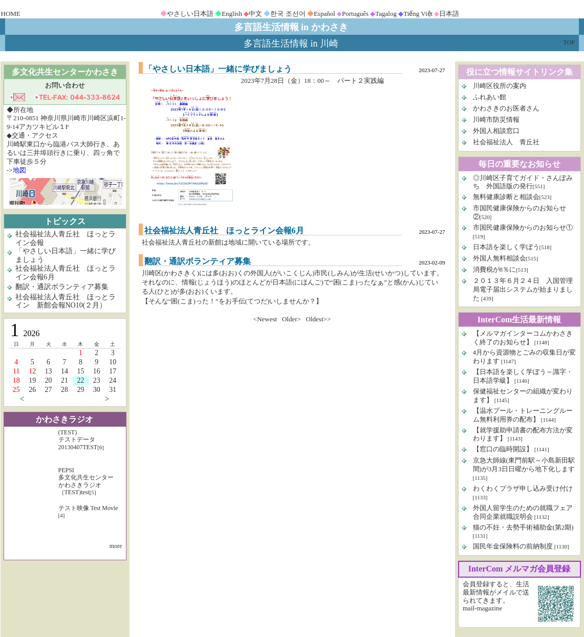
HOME (10, 13)
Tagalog (386, 13)
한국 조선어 (287, 13)
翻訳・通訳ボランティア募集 (62, 287)
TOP (569, 42)
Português (355, 13)
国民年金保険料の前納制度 (513, 546)
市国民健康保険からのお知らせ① (523, 227)
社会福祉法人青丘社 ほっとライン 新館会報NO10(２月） (65, 301)
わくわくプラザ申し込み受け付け (523, 488)
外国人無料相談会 (499, 258)
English (232, 13)
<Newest (265, 319)
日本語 (449, 13)
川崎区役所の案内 (499, 86)
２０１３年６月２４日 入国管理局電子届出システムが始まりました (523, 289)
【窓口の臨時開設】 (503, 449)
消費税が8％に (494, 269)
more (116, 546)
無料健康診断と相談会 (506, 197)
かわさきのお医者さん (506, 108)
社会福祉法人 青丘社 (506, 142)
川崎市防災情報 (496, 119)
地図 (19, 170)
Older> (291, 319)
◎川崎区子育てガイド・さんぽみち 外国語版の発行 (523, 182)
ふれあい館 (489, 97)
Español (324, 13)
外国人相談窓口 (496, 131)
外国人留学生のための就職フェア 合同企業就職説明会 (523, 512)
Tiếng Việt (417, 13)
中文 (255, 13)
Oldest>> (318, 319)
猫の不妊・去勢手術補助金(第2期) (523, 527)
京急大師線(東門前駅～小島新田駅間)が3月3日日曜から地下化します (524, 464)
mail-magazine (482, 608)
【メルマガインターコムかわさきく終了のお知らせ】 (523, 338)
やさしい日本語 (190, 13)
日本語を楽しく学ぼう (506, 247)
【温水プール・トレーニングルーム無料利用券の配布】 (523, 415)
